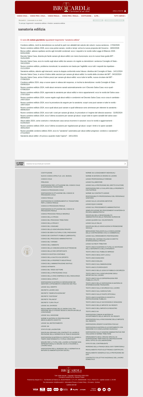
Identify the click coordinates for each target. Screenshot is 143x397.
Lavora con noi (71, 385)
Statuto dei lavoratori (50, 329)
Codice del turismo (49, 242)
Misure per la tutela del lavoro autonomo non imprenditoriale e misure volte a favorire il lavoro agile (61, 343)
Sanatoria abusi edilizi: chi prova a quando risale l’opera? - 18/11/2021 (49, 136)
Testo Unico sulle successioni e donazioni (104, 302)
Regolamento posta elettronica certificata (104, 350)
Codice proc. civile (37, 16)
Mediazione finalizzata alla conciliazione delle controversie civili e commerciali (103, 232)
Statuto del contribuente (97, 343)
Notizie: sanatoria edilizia (56, 23)
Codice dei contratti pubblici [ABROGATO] (58, 235)
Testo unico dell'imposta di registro (101, 308)
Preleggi (45, 182)
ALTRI (96, 16)
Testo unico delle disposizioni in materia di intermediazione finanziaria (104, 284)
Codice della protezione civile (54, 273)
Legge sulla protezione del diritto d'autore (105, 185)
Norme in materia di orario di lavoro (101, 176)
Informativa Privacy (71, 382)
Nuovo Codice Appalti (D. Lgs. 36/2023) (56, 176)
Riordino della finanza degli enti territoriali (105, 346)
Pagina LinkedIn (109, 389)
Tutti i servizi (119, 16)
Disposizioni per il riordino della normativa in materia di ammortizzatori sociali (60, 349)
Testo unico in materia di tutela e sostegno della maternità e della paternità (104, 248)
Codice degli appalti (49, 279)
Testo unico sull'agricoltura (98, 291)
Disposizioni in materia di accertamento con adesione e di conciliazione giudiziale (104, 328)
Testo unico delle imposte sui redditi (101, 305)
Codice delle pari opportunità (54, 251)
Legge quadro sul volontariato (99, 220)
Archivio (97, 382)
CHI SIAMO (98, 20)
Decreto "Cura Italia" (50, 302)
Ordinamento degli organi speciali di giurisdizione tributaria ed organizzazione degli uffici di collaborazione (104, 338)
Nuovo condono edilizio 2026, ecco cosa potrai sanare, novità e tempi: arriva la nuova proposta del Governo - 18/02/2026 (69, 48)
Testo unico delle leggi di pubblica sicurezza (105, 270)
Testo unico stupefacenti (97, 267)
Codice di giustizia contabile (53, 254)
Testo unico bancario (95, 258)
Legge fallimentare (94, 182)
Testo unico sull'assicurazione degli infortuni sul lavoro (101, 274)
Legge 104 (45, 326)
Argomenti (29, 23)
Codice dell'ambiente (50, 245)
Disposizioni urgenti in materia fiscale (102, 324)
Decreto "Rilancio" (49, 299)
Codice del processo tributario (54, 220)
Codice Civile (22, 16)
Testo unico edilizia (94, 261)
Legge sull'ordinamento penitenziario (102, 236)
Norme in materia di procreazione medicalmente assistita (55, 319)
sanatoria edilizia (40, 23)
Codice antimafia (48, 266)
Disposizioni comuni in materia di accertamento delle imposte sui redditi (103, 315)
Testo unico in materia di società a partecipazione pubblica (100, 298)
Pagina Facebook (99, 389)
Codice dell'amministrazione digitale (56, 263)
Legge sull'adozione (49, 315)
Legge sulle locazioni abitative (99, 201)
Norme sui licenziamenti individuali (100, 173)
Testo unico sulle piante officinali (101, 294)
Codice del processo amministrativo (56, 239)
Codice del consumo (49, 226)
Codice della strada (49, 217)
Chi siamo (91, 382)
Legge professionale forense (99, 179)
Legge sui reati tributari (96, 244)
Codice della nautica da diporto (54, 257)
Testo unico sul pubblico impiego (100, 252)
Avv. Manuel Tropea (78, 377)
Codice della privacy (50, 223)
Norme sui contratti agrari (97, 193)
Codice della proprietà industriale (56, 260)
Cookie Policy (82, 382)
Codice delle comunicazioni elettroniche (58, 248)
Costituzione (86, 16)
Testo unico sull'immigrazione (99, 264)
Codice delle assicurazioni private (56, 229)
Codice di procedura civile (52, 190)
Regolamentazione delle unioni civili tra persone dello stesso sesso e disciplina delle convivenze (61, 310)
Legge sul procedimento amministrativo (103, 207)
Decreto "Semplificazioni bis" (53, 293)
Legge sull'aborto (49, 287)
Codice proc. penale (70, 16)
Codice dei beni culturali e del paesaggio (58, 232)
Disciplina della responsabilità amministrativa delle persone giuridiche (103, 216)
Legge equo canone (94, 204)
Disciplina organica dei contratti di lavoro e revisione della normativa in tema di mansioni (60, 333)
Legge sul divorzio (49, 305)
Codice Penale (53, 16)
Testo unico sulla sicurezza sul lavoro (103, 288)
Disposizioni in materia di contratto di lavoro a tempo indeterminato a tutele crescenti (61, 338)
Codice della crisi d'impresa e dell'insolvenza (60, 276)
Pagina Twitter (104, 389)
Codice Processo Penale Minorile (55, 214)
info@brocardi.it (59, 382)
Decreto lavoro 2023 (50, 290)
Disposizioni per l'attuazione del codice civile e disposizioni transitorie (60, 186)
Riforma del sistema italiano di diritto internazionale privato (102, 240)
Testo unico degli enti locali (98, 255)
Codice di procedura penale (53, 206)
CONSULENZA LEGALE (114, 20)
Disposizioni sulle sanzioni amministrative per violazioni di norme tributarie (105, 333)
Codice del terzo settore (52, 270)
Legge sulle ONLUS (94, 223)
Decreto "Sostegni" (49, 296)
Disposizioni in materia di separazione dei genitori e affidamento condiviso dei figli (59, 283)
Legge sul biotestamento (52, 323)
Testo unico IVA (92, 311)
